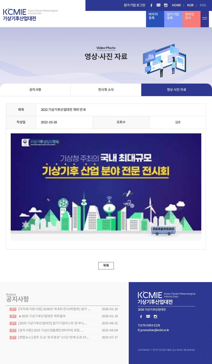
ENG (203, 5)
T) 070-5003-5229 (149, 325)
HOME (176, 5)
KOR (190, 5)
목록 (106, 266)
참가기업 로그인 (134, 5)
